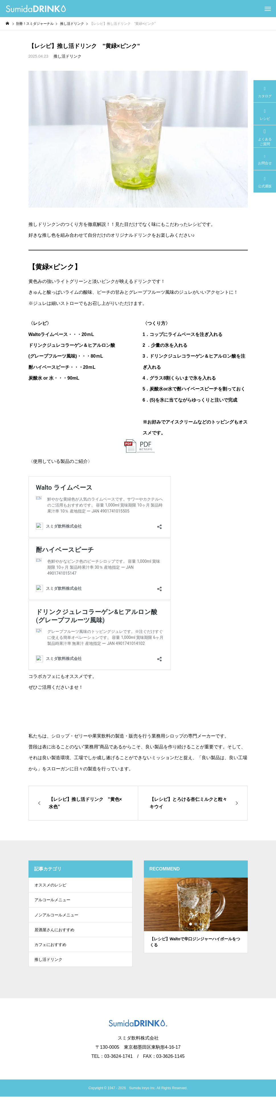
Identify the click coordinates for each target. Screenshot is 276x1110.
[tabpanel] (196, 915)
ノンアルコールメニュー (56, 920)
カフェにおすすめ (50, 954)
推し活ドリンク (67, 56)
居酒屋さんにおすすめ (54, 937)
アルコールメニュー (52, 903)
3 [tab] (201, 924)
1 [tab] (191, 924)
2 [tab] (196, 924)
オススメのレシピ (50, 886)
